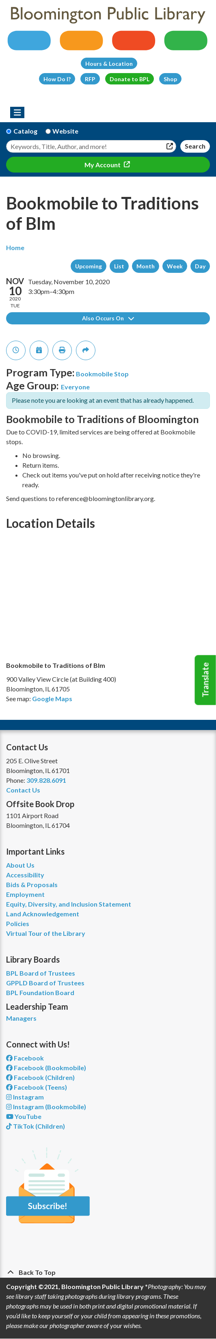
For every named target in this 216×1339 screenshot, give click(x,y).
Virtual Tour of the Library (45, 933)
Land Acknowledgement (42, 914)
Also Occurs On (108, 318)
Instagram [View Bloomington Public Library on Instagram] (25, 1097)
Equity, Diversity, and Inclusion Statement (68, 904)
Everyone (75, 387)
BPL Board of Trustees (40, 973)
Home (15, 247)
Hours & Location (109, 63)
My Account (103, 164)
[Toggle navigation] (17, 112)
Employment (25, 894)
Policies (17, 923)
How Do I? (57, 79)
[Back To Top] (108, 1272)
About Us (20, 865)
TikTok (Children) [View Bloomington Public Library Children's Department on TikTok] (35, 1126)
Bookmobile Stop (102, 374)
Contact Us (23, 790)
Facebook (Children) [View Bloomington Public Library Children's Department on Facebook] (40, 1077)
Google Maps (52, 698)
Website (65, 131)
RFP (90, 79)
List (119, 266)
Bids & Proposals (32, 884)
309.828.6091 (46, 780)
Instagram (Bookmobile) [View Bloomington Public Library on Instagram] (46, 1106)
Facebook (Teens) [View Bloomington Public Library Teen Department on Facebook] (36, 1087)
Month (145, 266)
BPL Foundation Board (40, 992)
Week (175, 266)
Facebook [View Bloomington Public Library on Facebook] (25, 1058)
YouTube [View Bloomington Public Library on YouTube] (23, 1116)
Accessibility (25, 875)
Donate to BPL (129, 79)
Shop (170, 79)
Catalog (25, 131)
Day (200, 266)
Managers (21, 1018)
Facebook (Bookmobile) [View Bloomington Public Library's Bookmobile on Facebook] (46, 1067)
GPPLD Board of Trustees (45, 983)
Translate (205, 680)
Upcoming (88, 266)
